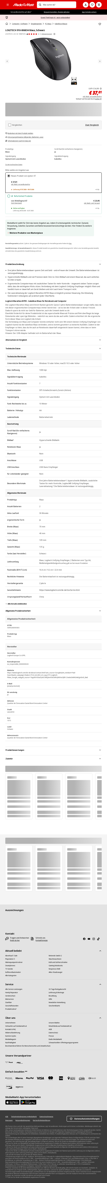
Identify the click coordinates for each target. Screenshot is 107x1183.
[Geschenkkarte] (54, 1006)
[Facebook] (85, 938)
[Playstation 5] (10, 959)
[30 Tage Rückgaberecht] (57, 989)
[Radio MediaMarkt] (55, 1039)
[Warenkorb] (99, 5)
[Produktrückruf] (10, 1009)
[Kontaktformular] (42, 940)
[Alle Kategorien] (7, 5)
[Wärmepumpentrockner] (14, 962)
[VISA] (40, 1078)
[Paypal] (30, 1078)
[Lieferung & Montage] (56, 992)
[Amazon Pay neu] (19, 1087)
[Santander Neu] (9, 1078)
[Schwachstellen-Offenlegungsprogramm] (63, 1042)
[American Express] (61, 1078)
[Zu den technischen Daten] (13, 164)
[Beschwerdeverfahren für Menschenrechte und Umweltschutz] (27, 1046)
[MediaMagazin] (10, 1039)
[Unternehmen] (10, 1023)
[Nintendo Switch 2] (55, 955)
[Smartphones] (10, 965)
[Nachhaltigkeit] (10, 1042)
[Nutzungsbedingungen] (22, 1120)
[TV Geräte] (9, 969)
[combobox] (58, 4)
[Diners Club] (92, 1078)
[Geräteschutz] (10, 996)
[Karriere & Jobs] (10, 1036)
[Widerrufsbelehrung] (12, 1032)
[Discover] (9, 1087)
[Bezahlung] (53, 996)
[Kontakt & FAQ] (10, 1029)
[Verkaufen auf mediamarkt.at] (16, 1026)
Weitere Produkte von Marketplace (25, 232)
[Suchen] (40, 5)
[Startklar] (8, 1002)
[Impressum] (9, 1120)
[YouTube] (90, 938)
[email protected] (13, 686)
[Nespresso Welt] (54, 969)
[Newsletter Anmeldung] (57, 1002)
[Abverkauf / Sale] (11, 955)
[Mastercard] (50, 1078)
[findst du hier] (15, 940)
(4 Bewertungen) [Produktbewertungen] (46, 34)
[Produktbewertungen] (33, 34)
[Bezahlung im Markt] (71, 1078)
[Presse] (51, 1036)
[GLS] (19, 1063)
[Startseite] (7, 23)
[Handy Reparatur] (11, 992)
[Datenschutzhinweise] (46, 1117)
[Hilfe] (50, 999)
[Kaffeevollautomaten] (13, 972)
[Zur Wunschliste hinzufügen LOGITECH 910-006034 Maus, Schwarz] (100, 24)
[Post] (9, 1062)
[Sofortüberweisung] (19, 1078)
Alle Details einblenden (16, 604)
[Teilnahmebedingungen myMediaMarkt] (24, 1117)
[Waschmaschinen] (55, 959)
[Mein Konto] (85, 5)
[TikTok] (99, 938)
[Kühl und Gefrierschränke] (58, 962)
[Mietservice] (9, 999)
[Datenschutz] (53, 1032)
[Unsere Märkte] (54, 1023)
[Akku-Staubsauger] (55, 972)
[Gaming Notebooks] (56, 965)
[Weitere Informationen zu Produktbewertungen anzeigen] (54, 34)
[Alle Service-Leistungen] (13, 989)
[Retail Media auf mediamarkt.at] (60, 1026)
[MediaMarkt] (23, 4)
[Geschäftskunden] (11, 1006)
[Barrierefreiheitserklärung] (41, 1120)
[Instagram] (94, 938)
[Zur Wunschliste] (92, 5)
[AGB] (50, 1029)
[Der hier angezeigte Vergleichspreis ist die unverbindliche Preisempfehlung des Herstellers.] (101, 88)
